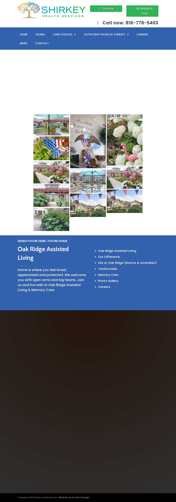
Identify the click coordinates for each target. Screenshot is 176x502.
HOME (23, 34)
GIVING (40, 34)
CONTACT (42, 43)
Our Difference (109, 257)
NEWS (23, 43)
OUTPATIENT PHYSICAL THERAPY (104, 34)
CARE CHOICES (62, 34)
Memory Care (108, 275)
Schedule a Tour (144, 11)
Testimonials (107, 269)
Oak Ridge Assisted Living (117, 251)
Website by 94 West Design (74, 497)
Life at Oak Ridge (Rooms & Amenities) (127, 263)
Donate (108, 9)
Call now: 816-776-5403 (130, 23)
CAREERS (142, 34)
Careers (104, 287)
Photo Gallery (108, 281)
